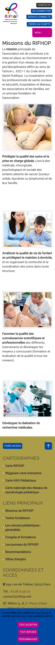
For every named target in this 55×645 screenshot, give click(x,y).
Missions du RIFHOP (19, 510)
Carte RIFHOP (14, 466)
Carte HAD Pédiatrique (20, 480)
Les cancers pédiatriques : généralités (23, 528)
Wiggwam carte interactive (23, 473)
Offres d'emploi (15, 559)
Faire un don (12, 445)
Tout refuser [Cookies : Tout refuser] (28, 632)
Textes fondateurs (17, 518)
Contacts (44, 5)
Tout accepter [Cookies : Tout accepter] (28, 624)
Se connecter (41, 11)
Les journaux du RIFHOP (21, 544)
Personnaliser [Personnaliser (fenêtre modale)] (28, 639)
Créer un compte (39, 24)
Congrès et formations (20, 537)
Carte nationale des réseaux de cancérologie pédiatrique (26, 490)
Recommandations (18, 552)
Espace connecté (39, 16)
